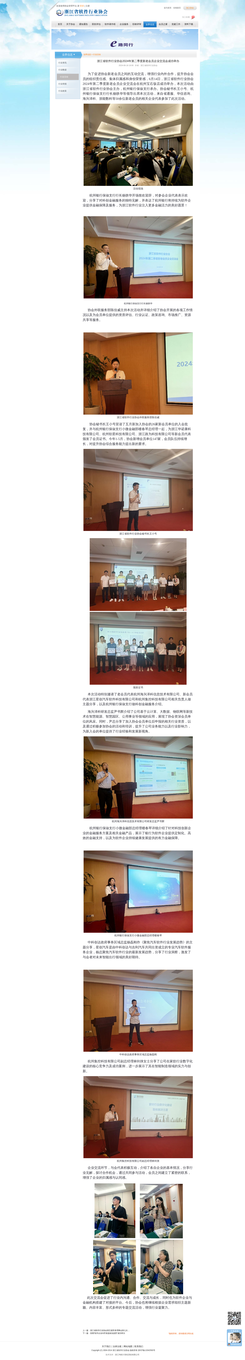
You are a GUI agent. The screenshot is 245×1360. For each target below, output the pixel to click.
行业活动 (64, 77)
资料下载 (188, 24)
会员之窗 (163, 24)
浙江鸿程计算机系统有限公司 (127, 1355)
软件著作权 (110, 24)
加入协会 (190, 8)
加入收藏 (186, 17)
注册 (88, 6)
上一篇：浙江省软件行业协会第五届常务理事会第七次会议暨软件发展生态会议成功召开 (106, 1330)
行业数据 (62, 70)
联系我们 (138, 1346)
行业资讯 (62, 63)
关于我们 (106, 1346)
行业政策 (62, 91)
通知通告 (83, 24)
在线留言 (177, 8)
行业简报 (62, 84)
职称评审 (136, 24)
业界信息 (150, 24)
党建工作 (176, 24)
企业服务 (124, 24)
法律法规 (117, 1346)
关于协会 (70, 24)
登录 (81, 6)
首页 (60, 24)
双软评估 (96, 24)
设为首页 (167, 8)
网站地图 (128, 1346)
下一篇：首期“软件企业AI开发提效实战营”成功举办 (104, 1333)
